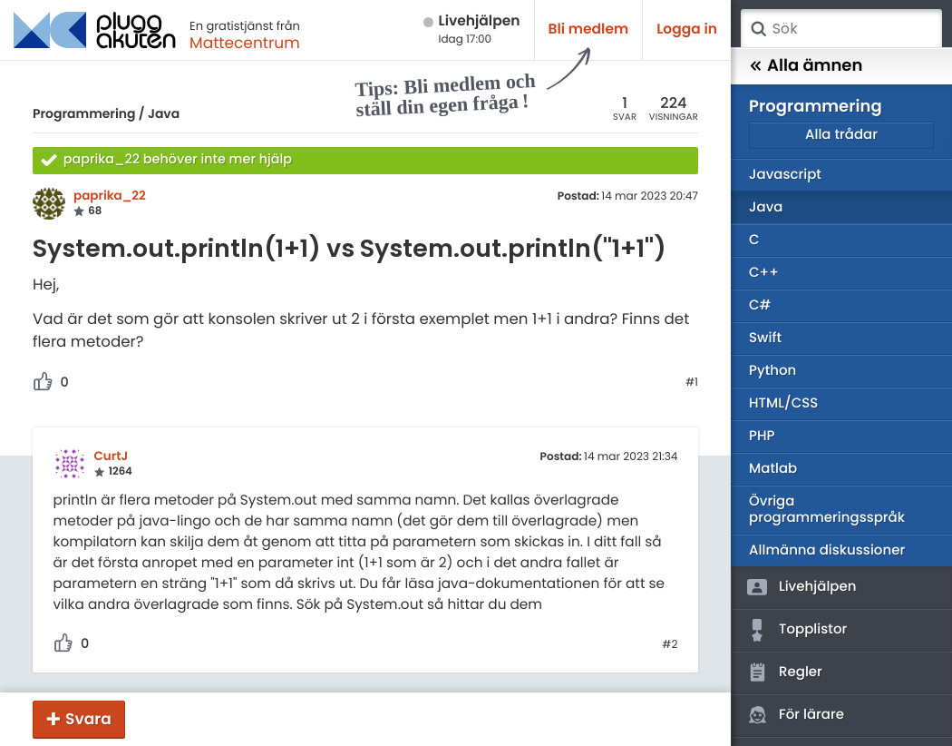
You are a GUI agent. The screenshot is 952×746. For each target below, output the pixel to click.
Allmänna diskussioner (827, 550)
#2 (669, 645)
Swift (765, 338)
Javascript (785, 174)
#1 (691, 383)
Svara (88, 719)
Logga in (686, 29)
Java (164, 113)
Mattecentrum (244, 42)
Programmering (84, 113)
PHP (761, 436)
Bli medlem (589, 29)
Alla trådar (841, 134)
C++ (764, 272)
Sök (758, 29)
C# (760, 305)
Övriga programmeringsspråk (827, 509)
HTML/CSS (783, 403)
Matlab (773, 468)
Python (772, 370)
